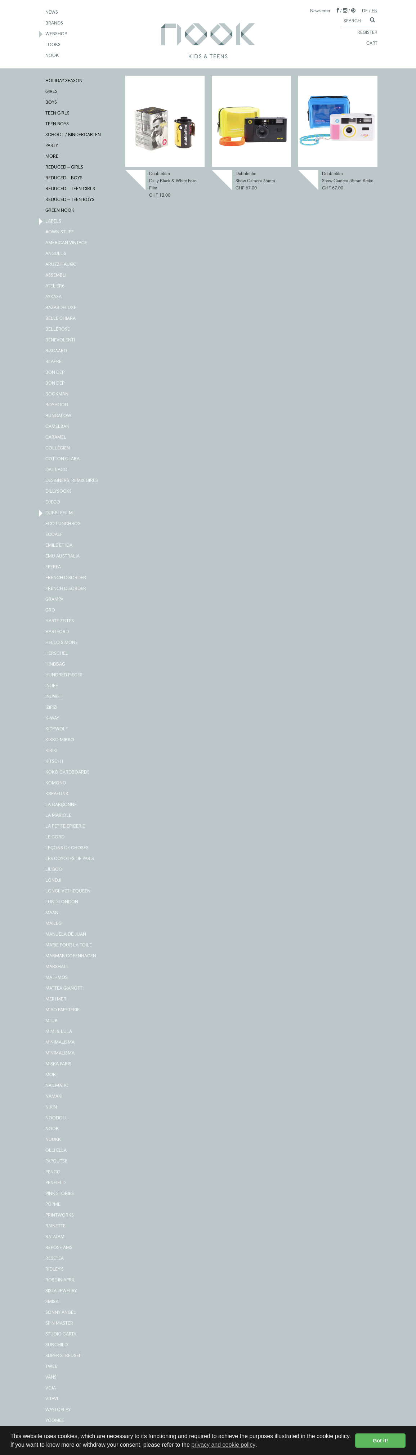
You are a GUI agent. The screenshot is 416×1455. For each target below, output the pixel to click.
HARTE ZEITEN (60, 621)
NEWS (52, 12)
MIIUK (52, 1021)
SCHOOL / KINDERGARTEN (73, 135)
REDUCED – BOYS (64, 178)
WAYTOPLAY (58, 1410)
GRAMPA (54, 599)
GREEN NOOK (60, 210)
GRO (50, 610)
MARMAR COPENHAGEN (71, 956)
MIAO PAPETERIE (63, 1010)
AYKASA (54, 297)
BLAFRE (54, 362)
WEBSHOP (56, 34)
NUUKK (53, 1139)
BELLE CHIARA (61, 318)
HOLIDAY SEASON (64, 81)
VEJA (51, 1388)
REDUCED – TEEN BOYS (70, 199)
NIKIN (51, 1107)
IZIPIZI (51, 707)
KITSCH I (54, 761)
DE (365, 10)
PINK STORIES (60, 1193)
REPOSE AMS (59, 1248)
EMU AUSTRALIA (63, 556)
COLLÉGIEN (58, 448)
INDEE (52, 686)
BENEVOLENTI (60, 340)
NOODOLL (57, 1118)
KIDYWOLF (57, 729)
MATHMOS (57, 977)
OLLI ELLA (56, 1150)
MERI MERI (56, 999)
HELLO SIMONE (62, 642)
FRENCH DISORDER (66, 578)
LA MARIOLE (58, 815)
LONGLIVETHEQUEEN (68, 891)
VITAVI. (52, 1399)
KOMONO (56, 783)
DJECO (53, 502)
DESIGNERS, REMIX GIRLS (72, 480)
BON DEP (55, 372)
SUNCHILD (57, 1345)
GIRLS (52, 91)
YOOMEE (55, 1420)
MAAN (52, 913)
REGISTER (364, 32)
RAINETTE (56, 1226)
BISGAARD (56, 351)
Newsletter (320, 10)
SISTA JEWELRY (61, 1291)
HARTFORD (57, 632)
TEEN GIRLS (58, 113)
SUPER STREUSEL (63, 1356)
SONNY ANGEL (61, 1312)
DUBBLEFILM (59, 513)
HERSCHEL (57, 653)
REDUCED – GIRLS (64, 167)
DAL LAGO (56, 470)
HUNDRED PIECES (64, 675)
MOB (51, 1075)
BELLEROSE (58, 329)
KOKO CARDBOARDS (68, 772)
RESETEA (55, 1258)
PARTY (52, 145)
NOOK (52, 55)
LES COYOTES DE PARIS (70, 859)
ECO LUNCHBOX (63, 524)
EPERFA (53, 567)
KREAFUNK (57, 794)
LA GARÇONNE (61, 805)
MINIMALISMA (60, 1042)
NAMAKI (54, 1096)
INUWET (54, 696)
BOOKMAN (57, 394)
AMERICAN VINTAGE (66, 243)
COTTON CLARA (63, 459)
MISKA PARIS (58, 1064)
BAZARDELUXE (61, 308)
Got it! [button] (380, 1440)
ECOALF (54, 534)
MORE (52, 156)
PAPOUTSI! (56, 1161)
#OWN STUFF (60, 232)
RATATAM (55, 1237)
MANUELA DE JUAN (66, 934)
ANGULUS (56, 254)
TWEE (51, 1366)
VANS (51, 1377)
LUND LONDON (62, 902)
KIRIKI (51, 751)
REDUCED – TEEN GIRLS (70, 189)
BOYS (51, 102)
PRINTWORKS (60, 1215)
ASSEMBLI (56, 275)
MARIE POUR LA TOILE (69, 945)
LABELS (53, 221)
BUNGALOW (58, 416)
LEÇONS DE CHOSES (67, 848)
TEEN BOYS (57, 124)
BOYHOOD (57, 405)
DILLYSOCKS (59, 491)
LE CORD (55, 837)
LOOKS (53, 45)
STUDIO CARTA (61, 1334)
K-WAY (52, 718)
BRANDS (54, 23)
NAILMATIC (57, 1085)
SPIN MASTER (59, 1323)
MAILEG (54, 923)
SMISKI (52, 1302)
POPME (53, 1204)
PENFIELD (56, 1183)
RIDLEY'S (55, 1269)
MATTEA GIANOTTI (65, 988)
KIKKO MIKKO (60, 740)
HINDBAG (55, 664)
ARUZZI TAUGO (61, 264)
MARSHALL (57, 967)
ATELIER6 (55, 286)
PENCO (53, 1172)
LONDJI (53, 880)
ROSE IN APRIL (60, 1280)
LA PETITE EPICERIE (65, 826)
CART (368, 43)
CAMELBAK (57, 426)
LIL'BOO (54, 869)
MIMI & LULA (59, 1031)
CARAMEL (56, 437)
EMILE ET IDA (59, 545)
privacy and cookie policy (223, 1445)
